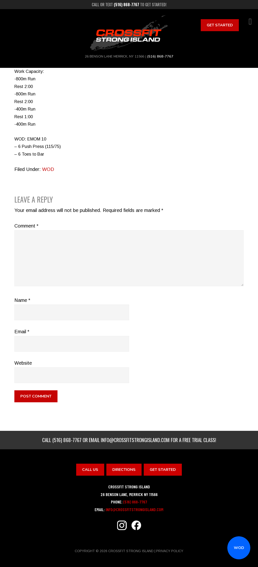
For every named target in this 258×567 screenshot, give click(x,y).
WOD (239, 547)
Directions (124, 469)
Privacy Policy (169, 551)
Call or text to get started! (129, 4)
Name (22, 300)
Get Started (220, 25)
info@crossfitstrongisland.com (135, 440)
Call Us (90, 469)
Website (23, 363)
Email (21, 331)
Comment (26, 225)
